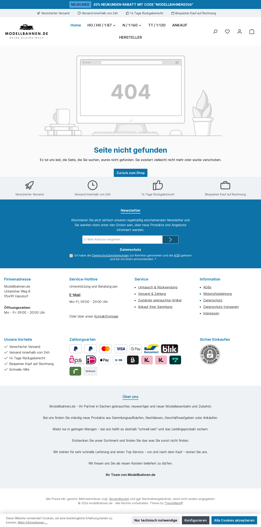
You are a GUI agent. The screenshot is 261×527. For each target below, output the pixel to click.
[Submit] (170, 240)
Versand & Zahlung (152, 294)
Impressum (211, 313)
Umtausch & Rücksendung (157, 287)
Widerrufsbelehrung (217, 294)
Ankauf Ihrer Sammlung (155, 307)
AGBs (207, 287)
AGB (177, 255)
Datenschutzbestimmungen (110, 255)
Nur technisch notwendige (155, 520)
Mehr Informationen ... (33, 522)
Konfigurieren (196, 520)
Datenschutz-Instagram (221, 307)
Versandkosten (119, 499)
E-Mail (75, 295)
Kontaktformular (106, 316)
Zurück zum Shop (130, 173)
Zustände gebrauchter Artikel (159, 300)
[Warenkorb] (252, 31)
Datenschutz (212, 300)
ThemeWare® (174, 503)
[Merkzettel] (227, 31)
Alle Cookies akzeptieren (234, 520)
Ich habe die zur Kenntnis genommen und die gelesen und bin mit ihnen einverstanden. (133, 257)
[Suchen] (215, 31)
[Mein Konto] (239, 31)
